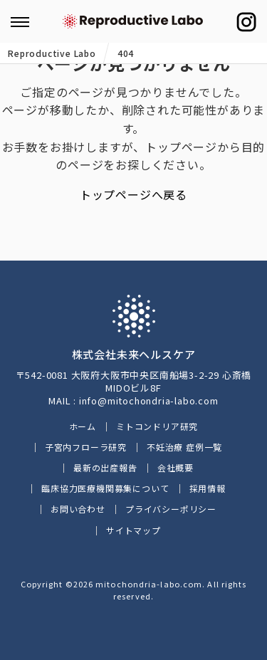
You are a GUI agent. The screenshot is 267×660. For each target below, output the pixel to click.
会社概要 (175, 467)
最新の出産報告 (105, 467)
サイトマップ (133, 530)
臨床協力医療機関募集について (105, 488)
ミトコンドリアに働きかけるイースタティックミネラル (134, 21)
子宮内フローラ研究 (86, 447)
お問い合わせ (78, 509)
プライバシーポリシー (170, 509)
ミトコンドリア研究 (157, 426)
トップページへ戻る (133, 194)
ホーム (82, 426)
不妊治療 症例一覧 (184, 447)
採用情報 (207, 488)
